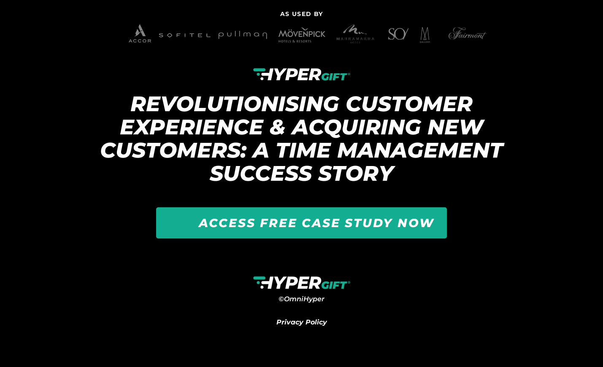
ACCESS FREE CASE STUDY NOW (317, 223)
